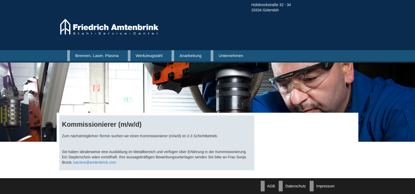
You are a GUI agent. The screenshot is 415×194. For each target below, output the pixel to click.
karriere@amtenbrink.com (95, 162)
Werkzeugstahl (149, 55)
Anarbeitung (190, 55)
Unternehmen (231, 55)
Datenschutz (295, 186)
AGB (271, 186)
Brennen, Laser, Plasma (97, 55)
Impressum (325, 186)
